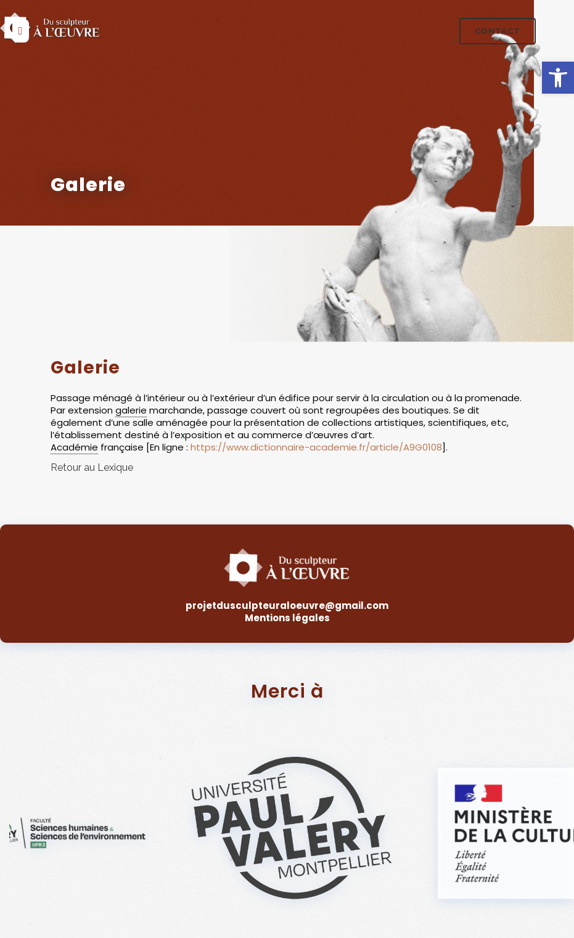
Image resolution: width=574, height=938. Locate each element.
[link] (558, 78)
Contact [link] (497, 31)
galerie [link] (131, 410)
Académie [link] (74, 447)
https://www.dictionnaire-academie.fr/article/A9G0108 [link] (316, 447)
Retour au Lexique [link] (92, 467)
